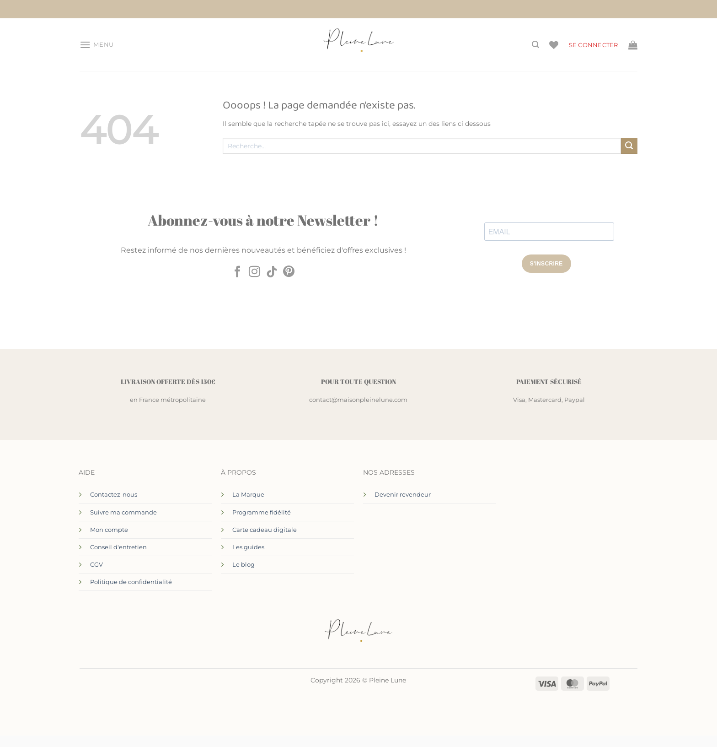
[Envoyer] (629, 146)
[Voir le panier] (632, 45)
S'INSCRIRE (546, 263)
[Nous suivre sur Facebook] (237, 272)
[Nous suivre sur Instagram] (254, 272)
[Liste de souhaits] (553, 45)
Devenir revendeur (403, 494)
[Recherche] (535, 45)
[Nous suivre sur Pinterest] (288, 272)
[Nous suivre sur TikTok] (272, 272)
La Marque (248, 494)
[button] (97, 44)
